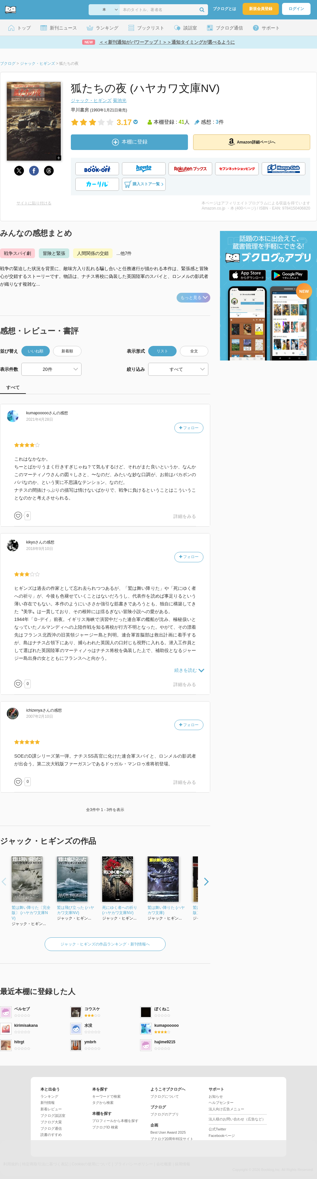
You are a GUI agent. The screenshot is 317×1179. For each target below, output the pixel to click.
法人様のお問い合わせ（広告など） (237, 1119)
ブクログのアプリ (164, 1114)
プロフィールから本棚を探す (115, 1121)
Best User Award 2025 (168, 1132)
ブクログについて (164, 1096)
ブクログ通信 (51, 1128)
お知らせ (216, 1096)
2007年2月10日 (39, 716)
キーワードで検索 (106, 1096)
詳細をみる (184, 516)
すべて (13, 387)
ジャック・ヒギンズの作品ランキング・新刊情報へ (105, 944)
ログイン (296, 8)
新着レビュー (51, 1109)
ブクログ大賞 (51, 1122)
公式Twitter (217, 1129)
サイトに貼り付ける (33, 203)
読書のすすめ (51, 1135)
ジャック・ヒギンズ (91, 100)
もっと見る (194, 297)
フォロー (189, 428)
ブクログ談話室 (52, 1115)
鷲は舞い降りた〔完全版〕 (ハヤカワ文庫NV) (31, 913)
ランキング (49, 1096)
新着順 (67, 351)
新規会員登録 (260, 8)
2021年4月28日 (39, 419)
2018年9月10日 (39, 548)
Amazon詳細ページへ (251, 141)
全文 (194, 351)
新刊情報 (47, 1103)
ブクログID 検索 (105, 1127)
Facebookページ (222, 1136)
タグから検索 (103, 1103)
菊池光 (119, 100)
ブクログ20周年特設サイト (171, 1139)
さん (41, 413)
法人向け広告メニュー (226, 1109)
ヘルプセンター (221, 1103)
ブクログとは (224, 8)
